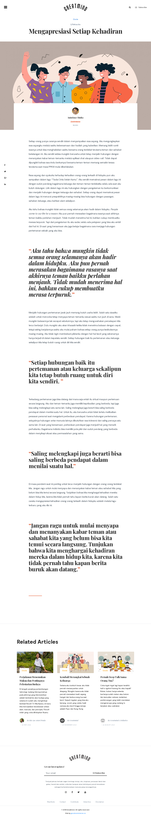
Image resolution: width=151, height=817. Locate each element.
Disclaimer (100, 802)
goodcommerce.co (78, 813)
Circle (75, 19)
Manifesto (51, 802)
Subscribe (141, 7)
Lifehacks (75, 24)
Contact (63, 802)
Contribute (75, 802)
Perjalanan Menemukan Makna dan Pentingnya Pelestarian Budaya (33, 680)
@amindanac (75, 122)
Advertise (87, 802)
